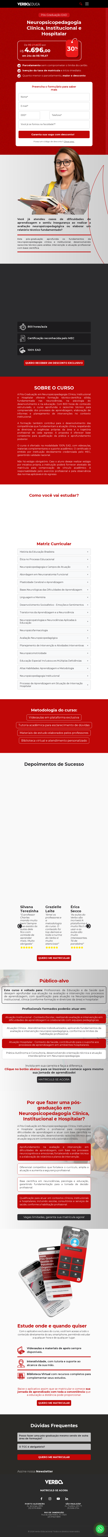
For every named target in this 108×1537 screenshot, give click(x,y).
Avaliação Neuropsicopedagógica (54, 638)
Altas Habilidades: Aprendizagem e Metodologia (54, 668)
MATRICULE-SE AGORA (54, 1079)
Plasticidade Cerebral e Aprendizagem (54, 582)
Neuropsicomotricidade (54, 653)
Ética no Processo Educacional (54, 559)
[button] (88, 926)
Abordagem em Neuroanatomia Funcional (54, 574)
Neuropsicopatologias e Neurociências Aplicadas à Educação (54, 621)
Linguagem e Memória (54, 597)
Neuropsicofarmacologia (54, 630)
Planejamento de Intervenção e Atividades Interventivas (54, 645)
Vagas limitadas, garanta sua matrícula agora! (54, 1217)
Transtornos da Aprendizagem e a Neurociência (54, 612)
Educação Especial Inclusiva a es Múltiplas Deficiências (54, 660)
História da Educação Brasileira (54, 551)
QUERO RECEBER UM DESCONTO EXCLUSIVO (54, 363)
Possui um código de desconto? (54, 141)
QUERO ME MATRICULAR (54, 958)
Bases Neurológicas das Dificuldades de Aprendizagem (54, 589)
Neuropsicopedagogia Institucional (54, 676)
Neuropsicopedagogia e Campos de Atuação (54, 567)
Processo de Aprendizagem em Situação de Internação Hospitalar (54, 685)
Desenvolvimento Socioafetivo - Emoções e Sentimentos (54, 605)
